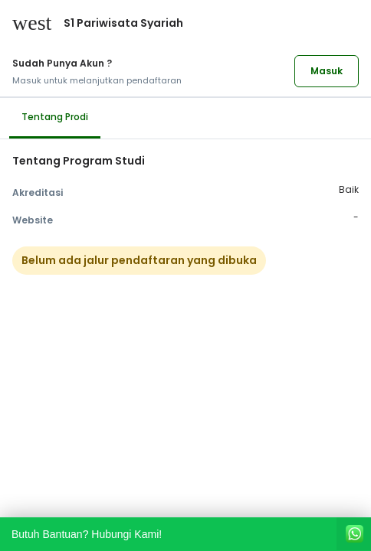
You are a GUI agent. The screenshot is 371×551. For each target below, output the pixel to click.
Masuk (326, 70)
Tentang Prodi (54, 116)
